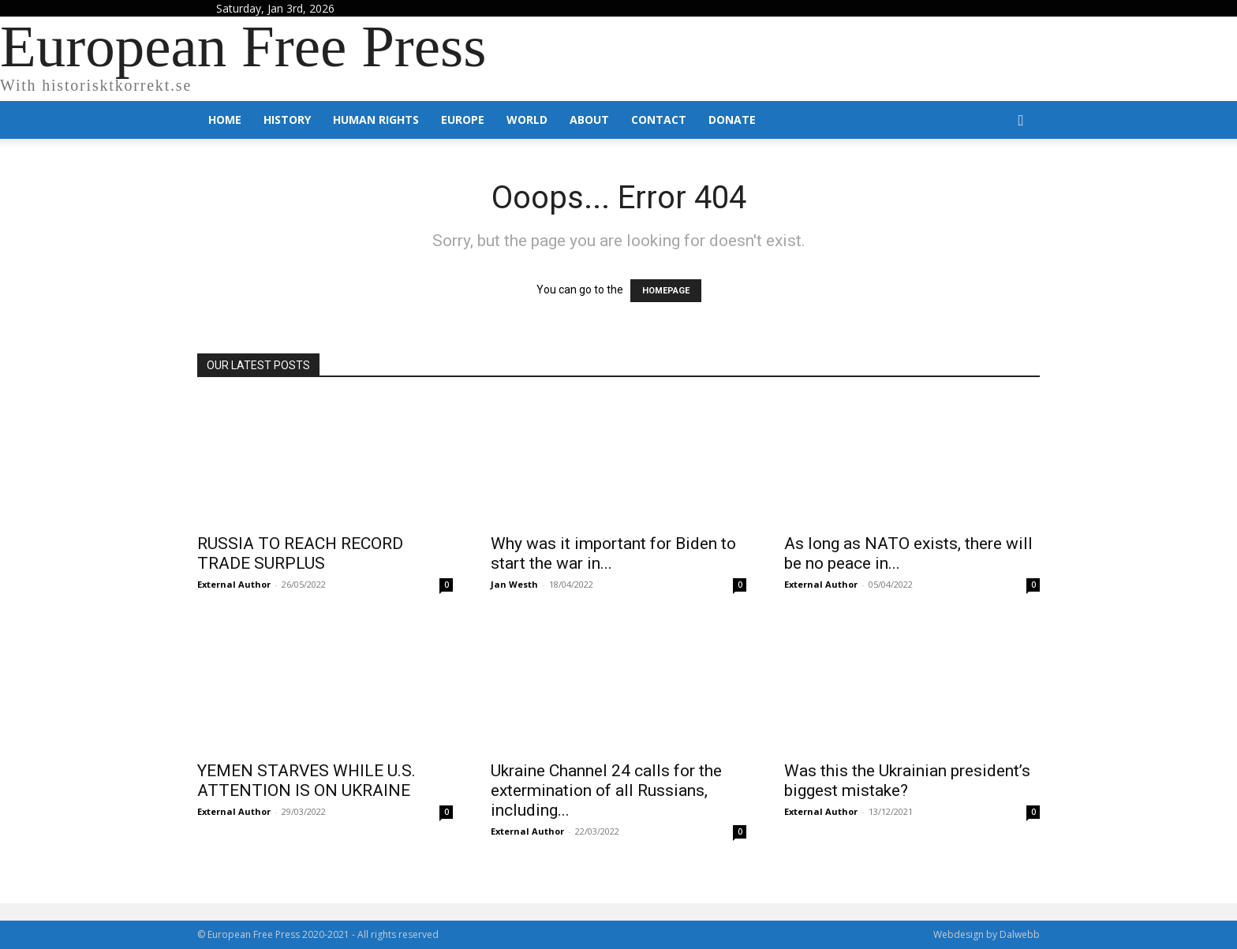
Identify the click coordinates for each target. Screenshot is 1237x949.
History (287, 119)
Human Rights (376, 119)
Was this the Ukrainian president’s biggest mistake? (907, 780)
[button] (1021, 121)
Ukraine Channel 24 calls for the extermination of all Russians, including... (606, 790)
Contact (658, 119)
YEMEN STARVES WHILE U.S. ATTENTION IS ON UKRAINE (306, 780)
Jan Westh (514, 584)
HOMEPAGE (666, 291)
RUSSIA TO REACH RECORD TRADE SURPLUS (300, 553)
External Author (234, 584)
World (526, 119)
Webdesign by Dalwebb (986, 934)
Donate (732, 119)
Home (224, 119)
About (589, 119)
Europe (462, 119)
